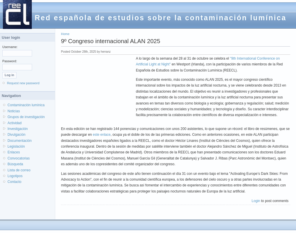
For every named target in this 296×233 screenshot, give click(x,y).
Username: (10, 47)
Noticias (14, 111)
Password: (9, 61)
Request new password (23, 83)
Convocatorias (19, 158)
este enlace (101, 135)
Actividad (15, 123)
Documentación (20, 141)
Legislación (16, 146)
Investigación (18, 129)
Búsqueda (15, 164)
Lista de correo (19, 170)
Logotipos (15, 176)
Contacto (14, 182)
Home (65, 34)
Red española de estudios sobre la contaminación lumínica (160, 18)
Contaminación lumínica (26, 105)
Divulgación (16, 135)
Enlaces (14, 152)
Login (256, 201)
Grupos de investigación (26, 117)
